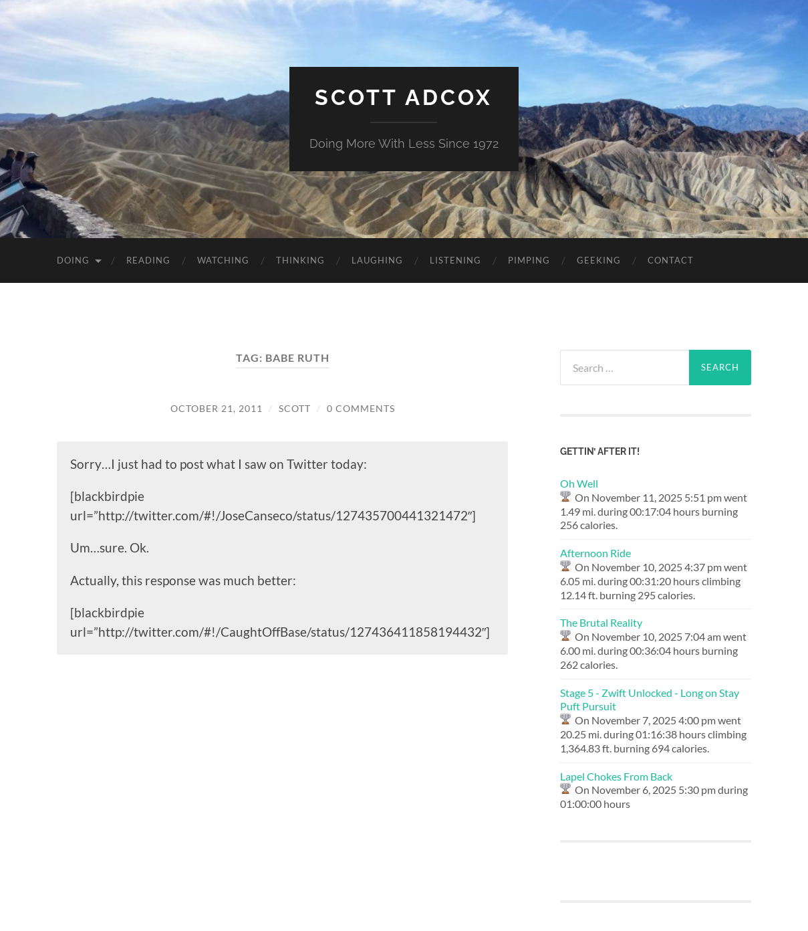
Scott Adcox (404, 97)
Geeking (599, 260)
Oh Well (579, 483)
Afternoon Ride (595, 552)
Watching (223, 260)
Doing (73, 260)
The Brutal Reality (601, 622)
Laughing (377, 260)
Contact (671, 260)
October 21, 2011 (216, 408)
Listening (455, 260)
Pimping (529, 260)
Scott (295, 408)
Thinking (300, 260)
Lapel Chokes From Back (616, 776)
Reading (148, 260)
